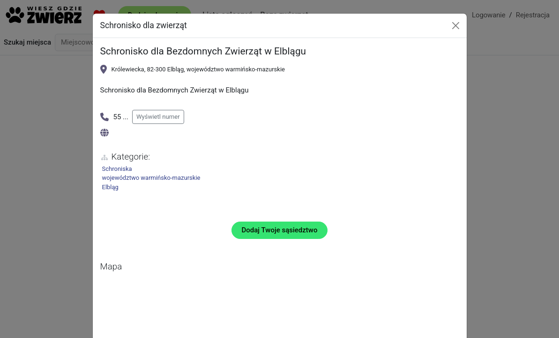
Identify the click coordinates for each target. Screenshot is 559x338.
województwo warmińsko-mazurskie (151, 177)
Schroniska (117, 168)
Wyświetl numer (158, 116)
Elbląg (110, 187)
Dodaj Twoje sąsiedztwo (280, 230)
